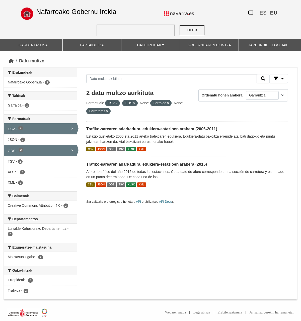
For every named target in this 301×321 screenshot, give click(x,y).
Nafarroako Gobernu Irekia (76, 12)
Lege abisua (201, 312)
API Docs (165, 201)
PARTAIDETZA (92, 45)
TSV (121, 149)
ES (263, 13)
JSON (101, 149)
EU (273, 13)
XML (141, 149)
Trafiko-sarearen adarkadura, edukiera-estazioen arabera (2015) (146, 164)
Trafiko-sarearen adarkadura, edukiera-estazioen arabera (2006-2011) (151, 129)
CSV (90, 149)
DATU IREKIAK (149, 45)
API (138, 201)
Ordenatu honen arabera (222, 95)
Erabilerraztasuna (229, 312)
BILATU (192, 30)
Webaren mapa (175, 312)
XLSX (131, 149)
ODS (111, 149)
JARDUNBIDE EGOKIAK (267, 45)
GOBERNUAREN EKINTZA (209, 45)
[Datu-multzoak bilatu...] (171, 78)
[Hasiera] (11, 60)
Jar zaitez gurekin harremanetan (272, 312)
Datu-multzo (31, 60)
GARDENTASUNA (33, 45)
